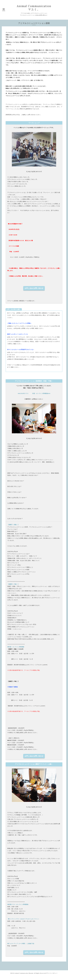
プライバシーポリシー (52, 973)
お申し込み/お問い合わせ (34, 288)
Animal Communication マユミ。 (34, 7)
